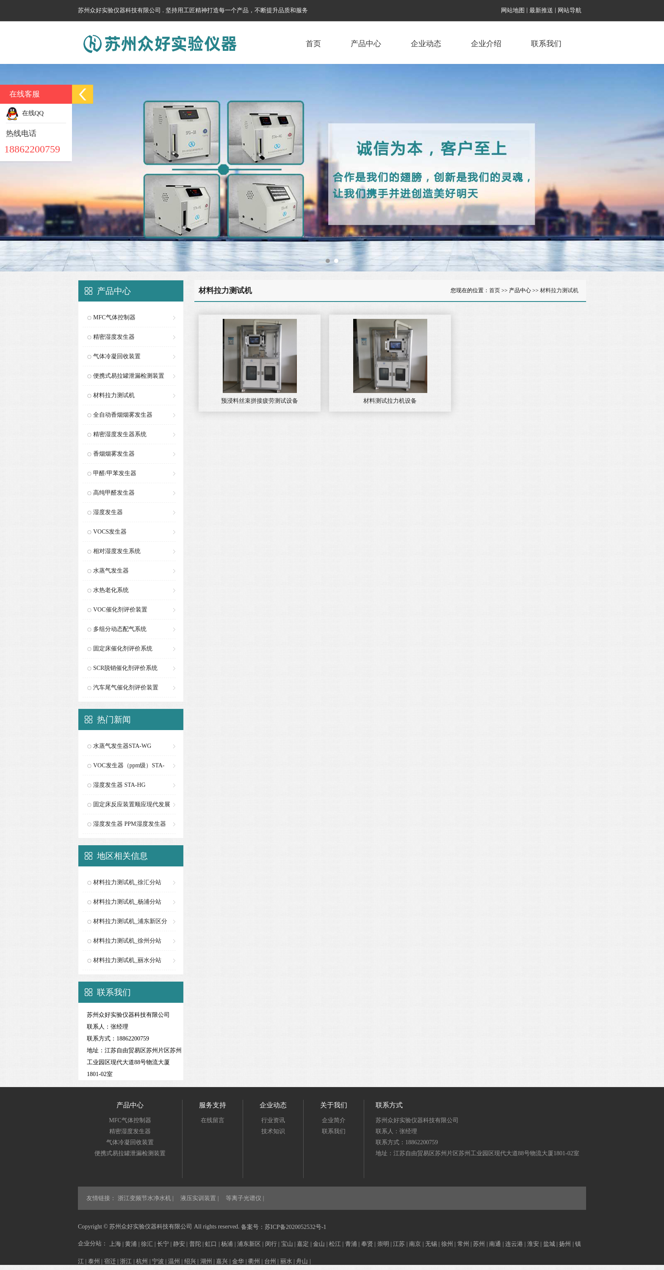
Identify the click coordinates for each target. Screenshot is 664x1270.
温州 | (176, 1261)
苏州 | (481, 1244)
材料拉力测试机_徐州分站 (127, 941)
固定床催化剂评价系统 (122, 648)
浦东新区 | (251, 1244)
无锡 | (433, 1244)
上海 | (117, 1244)
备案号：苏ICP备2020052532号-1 (283, 1227)
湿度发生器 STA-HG (119, 785)
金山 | (321, 1244)
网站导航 (569, 10)
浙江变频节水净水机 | (146, 1198)
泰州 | (96, 1261)
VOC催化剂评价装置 (120, 609)
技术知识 (273, 1131)
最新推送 (541, 10)
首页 (313, 43)
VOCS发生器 (110, 531)
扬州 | (567, 1244)
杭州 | (144, 1261)
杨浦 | (229, 1244)
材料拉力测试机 (114, 395)
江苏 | (401, 1244)
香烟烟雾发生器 (114, 454)
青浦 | (353, 1244)
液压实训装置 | (200, 1198)
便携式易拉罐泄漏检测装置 (128, 376)
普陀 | (197, 1244)
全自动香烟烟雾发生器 (122, 415)
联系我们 (546, 43)
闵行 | (273, 1244)
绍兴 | (192, 1261)
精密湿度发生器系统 (120, 434)
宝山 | (289, 1244)
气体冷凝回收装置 (117, 356)
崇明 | (385, 1244)
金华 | (240, 1261)
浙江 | (128, 1261)
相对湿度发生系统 (117, 551)
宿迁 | (112, 1261)
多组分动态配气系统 (120, 629)
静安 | (181, 1244)
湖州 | (208, 1261)
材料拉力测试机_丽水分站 (127, 960)
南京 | (417, 1244)
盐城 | (551, 1244)
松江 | (337, 1244)
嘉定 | (305, 1244)
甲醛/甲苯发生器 (114, 473)
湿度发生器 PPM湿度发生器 (129, 824)
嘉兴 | (224, 1261)
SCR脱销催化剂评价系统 (125, 668)
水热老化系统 (111, 590)
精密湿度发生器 (114, 337)
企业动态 (426, 43)
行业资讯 (273, 1120)
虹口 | (213, 1244)
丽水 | (288, 1261)
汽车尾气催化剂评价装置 (125, 687)
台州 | (272, 1261)
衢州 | (256, 1261)
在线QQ (25, 113)
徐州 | (449, 1244)
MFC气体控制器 (114, 317)
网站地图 (513, 10)
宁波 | (160, 1261)
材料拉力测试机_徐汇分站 (127, 882)
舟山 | (303, 1261)
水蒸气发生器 (111, 570)
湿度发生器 (108, 512)
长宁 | (165, 1244)
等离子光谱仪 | (245, 1198)
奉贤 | (369, 1244)
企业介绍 (486, 43)
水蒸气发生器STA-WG (122, 746)
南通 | (497, 1244)
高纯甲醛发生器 (114, 493)
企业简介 (334, 1120)
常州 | (465, 1244)
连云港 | (516, 1244)
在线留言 (212, 1120)
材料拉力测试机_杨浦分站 (127, 902)
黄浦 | (133, 1244)
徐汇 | (149, 1244)
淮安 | (535, 1244)
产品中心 (366, 43)
